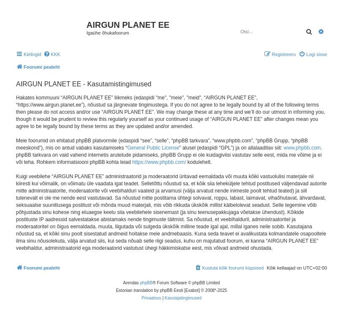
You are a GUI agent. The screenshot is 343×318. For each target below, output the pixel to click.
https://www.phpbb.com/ (159, 162)
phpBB (146, 283)
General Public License (153, 148)
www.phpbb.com (302, 148)
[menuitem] (51, 54)
